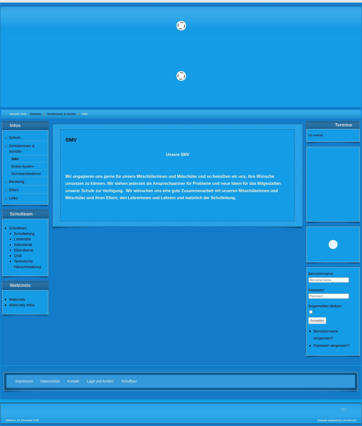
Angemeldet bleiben (325, 306)
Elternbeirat (23, 250)
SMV (15, 159)
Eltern (14, 190)
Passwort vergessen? (331, 345)
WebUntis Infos (21, 305)
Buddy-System (22, 166)
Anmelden (317, 320)
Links (13, 198)
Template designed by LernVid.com (336, 420)
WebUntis (17, 299)
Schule (14, 137)
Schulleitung (24, 233)
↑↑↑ (343, 409)
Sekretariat (23, 244)
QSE (18, 255)
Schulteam (18, 228)
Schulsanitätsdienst (25, 174)
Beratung (16, 181)
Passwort (316, 290)
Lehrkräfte (22, 239)
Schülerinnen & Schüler (21, 148)
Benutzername (320, 273)
